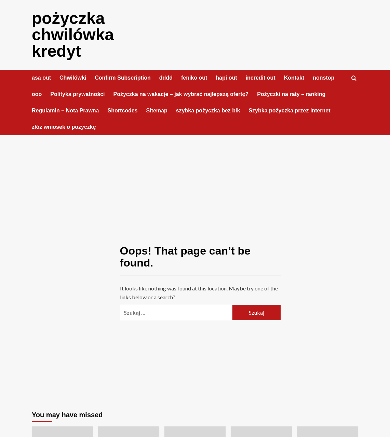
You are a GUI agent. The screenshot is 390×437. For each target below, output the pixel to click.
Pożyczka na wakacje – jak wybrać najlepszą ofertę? (181, 94)
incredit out (260, 78)
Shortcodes (123, 110)
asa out (41, 78)
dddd (166, 78)
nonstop (323, 78)
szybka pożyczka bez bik (208, 110)
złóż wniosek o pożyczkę (64, 127)
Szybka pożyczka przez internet (289, 110)
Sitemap (156, 110)
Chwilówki (72, 78)
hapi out (226, 78)
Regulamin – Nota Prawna (65, 110)
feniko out (194, 78)
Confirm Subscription (123, 78)
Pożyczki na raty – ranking (291, 94)
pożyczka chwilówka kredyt (73, 34)
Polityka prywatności (77, 94)
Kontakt (294, 78)
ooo (37, 94)
